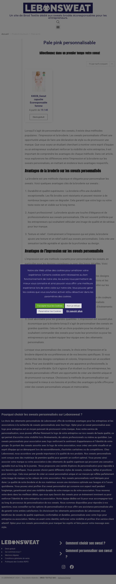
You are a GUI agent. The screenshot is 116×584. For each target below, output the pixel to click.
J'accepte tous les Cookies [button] (49, 305)
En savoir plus (74, 311)
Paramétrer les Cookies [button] (50, 311)
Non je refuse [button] (73, 305)
